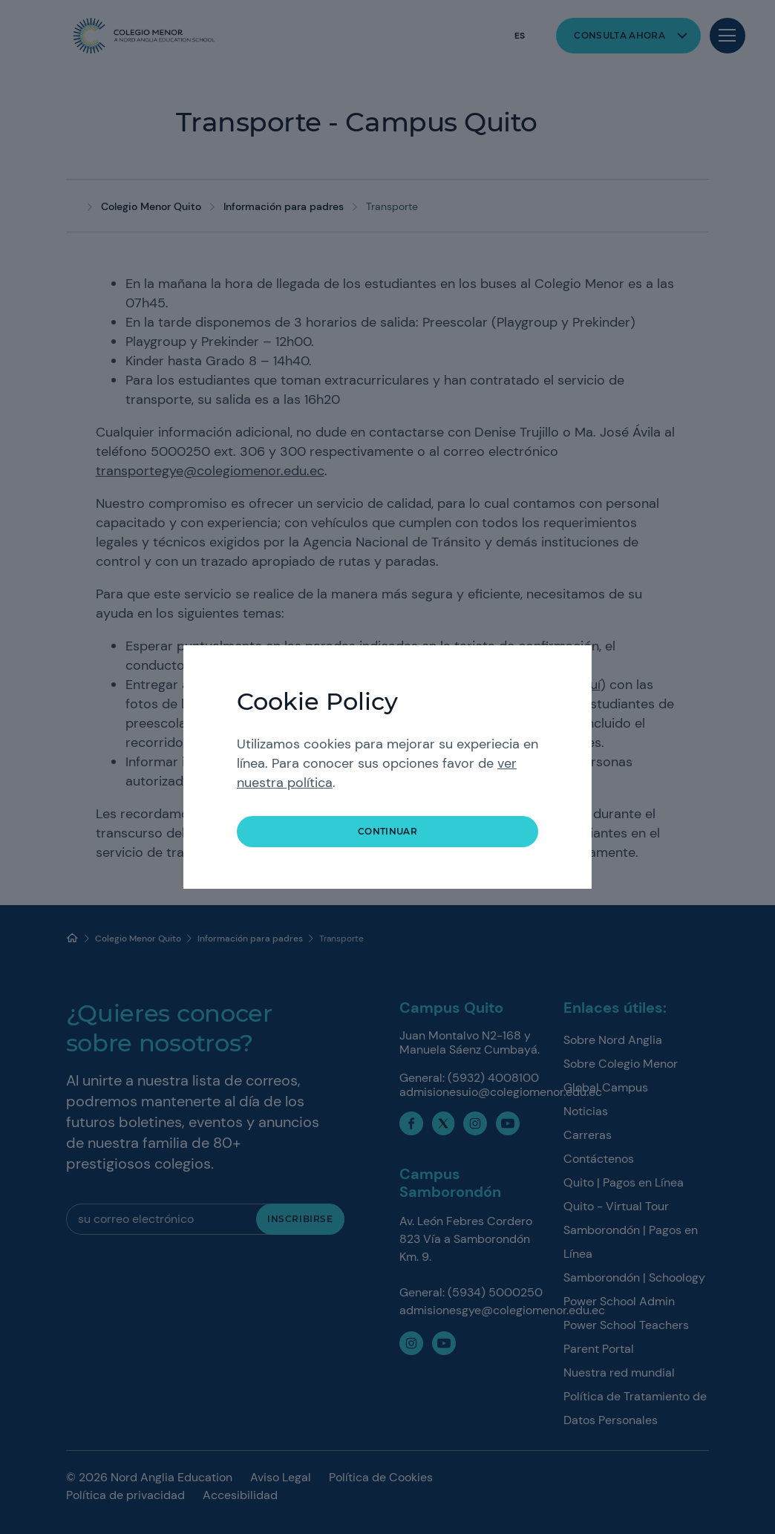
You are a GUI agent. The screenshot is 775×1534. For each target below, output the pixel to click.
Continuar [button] (387, 831)
